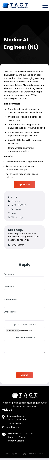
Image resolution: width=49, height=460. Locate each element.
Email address (10, 312)
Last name (9, 286)
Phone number (11, 299)
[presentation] (24, 363)
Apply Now (24, 184)
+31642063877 (17, 245)
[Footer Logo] (24, 399)
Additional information (24, 337)
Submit (24, 376)
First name (9, 274)
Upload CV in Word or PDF (24, 324)
